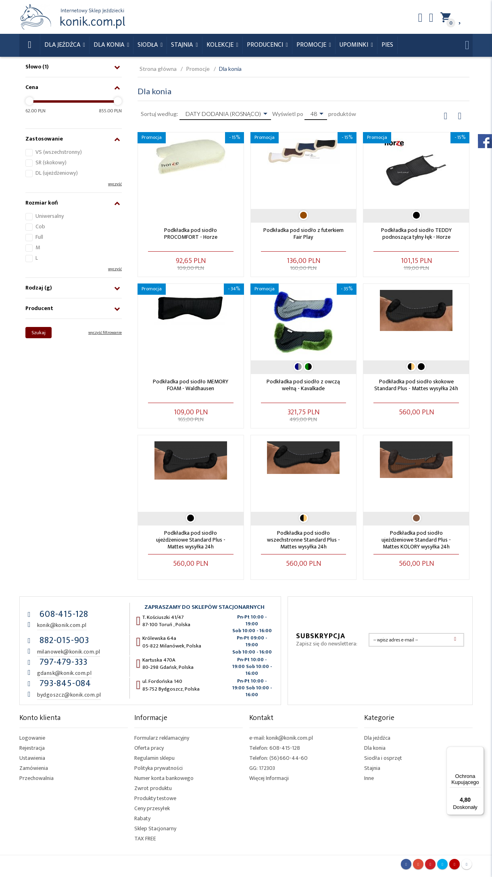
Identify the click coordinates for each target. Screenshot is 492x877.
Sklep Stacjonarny (155, 828)
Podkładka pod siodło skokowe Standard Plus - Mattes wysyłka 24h (416, 385)
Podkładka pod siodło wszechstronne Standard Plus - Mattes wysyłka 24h (303, 539)
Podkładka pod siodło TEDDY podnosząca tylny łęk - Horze (416, 233)
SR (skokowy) (51, 162)
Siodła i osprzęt (383, 758)
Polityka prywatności (158, 768)
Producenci (266, 44)
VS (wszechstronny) (58, 152)
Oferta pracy (149, 748)
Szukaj (38, 333)
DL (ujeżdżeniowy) (56, 173)
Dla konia (110, 44)
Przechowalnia (36, 778)
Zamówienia (33, 768)
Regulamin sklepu (154, 758)
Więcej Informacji (269, 778)
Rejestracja (32, 748)
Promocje (312, 44)
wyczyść (115, 184)
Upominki (355, 44)
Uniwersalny (49, 216)
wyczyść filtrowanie (105, 332)
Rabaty (142, 818)
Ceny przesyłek (152, 808)
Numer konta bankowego (164, 778)
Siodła (148, 44)
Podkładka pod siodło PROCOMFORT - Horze (190, 233)
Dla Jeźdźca (63, 44)
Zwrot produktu (153, 788)
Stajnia (182, 44)
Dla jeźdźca (377, 738)
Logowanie (32, 738)
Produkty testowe (155, 798)
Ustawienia (32, 758)
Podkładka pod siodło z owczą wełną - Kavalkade (303, 385)
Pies (387, 44)
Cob (40, 226)
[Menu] (479, 751)
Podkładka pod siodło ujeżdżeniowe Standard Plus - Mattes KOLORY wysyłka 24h (416, 539)
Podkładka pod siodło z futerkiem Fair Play (303, 233)
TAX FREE (145, 838)
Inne (369, 778)
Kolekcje (220, 44)
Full (39, 237)
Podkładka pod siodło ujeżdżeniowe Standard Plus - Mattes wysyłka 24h (190, 539)
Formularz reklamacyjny (161, 738)
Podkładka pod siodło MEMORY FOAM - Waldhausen (190, 385)
